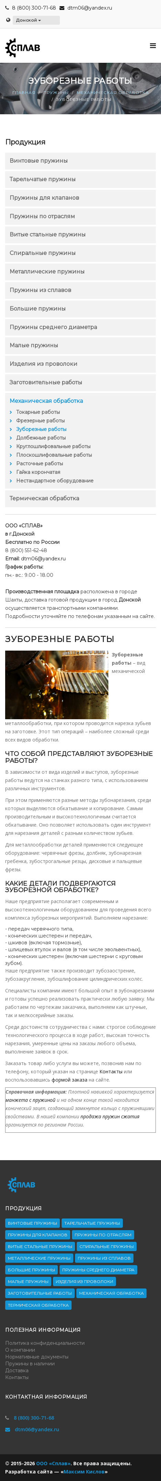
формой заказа (69, 1079)
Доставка (17, 1370)
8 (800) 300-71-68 (34, 8)
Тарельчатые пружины (43, 179)
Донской (28, 20)
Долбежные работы (41, 438)
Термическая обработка (44, 498)
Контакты (110, 1071)
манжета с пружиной (30, 1100)
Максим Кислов (84, 1471)
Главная (23, 92)
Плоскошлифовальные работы (54, 455)
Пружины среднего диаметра (53, 327)
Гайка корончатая (38, 472)
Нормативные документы (36, 1357)
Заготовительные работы (46, 382)
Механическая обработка (113, 92)
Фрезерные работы (40, 421)
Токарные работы (38, 412)
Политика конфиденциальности (45, 1343)
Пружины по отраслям (42, 216)
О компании (20, 1350)
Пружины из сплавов (40, 290)
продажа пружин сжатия (109, 1116)
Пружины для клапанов (44, 198)
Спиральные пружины (43, 253)
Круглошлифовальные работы (53, 446)
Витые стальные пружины (48, 234)
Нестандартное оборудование (55, 481)
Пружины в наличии (30, 1364)
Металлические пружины (47, 271)
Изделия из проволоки (43, 364)
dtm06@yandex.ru (86, 8)
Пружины (56, 92)
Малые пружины (34, 345)
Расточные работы (39, 463)
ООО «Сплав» (53, 1463)
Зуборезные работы (41, 429)
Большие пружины (38, 308)
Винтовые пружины (39, 161)
